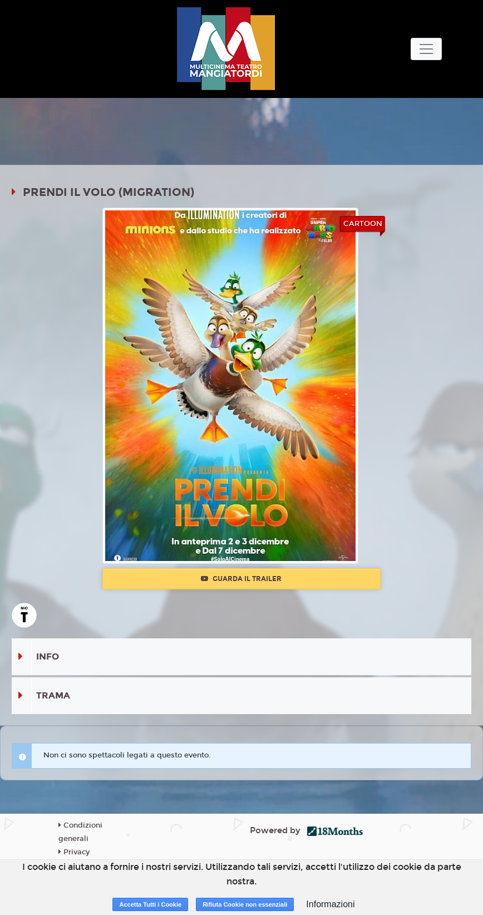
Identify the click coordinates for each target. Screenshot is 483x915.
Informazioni (330, 904)
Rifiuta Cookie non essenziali (245, 904)
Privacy (74, 852)
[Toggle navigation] (426, 49)
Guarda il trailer (241, 579)
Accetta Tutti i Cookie (150, 904)
